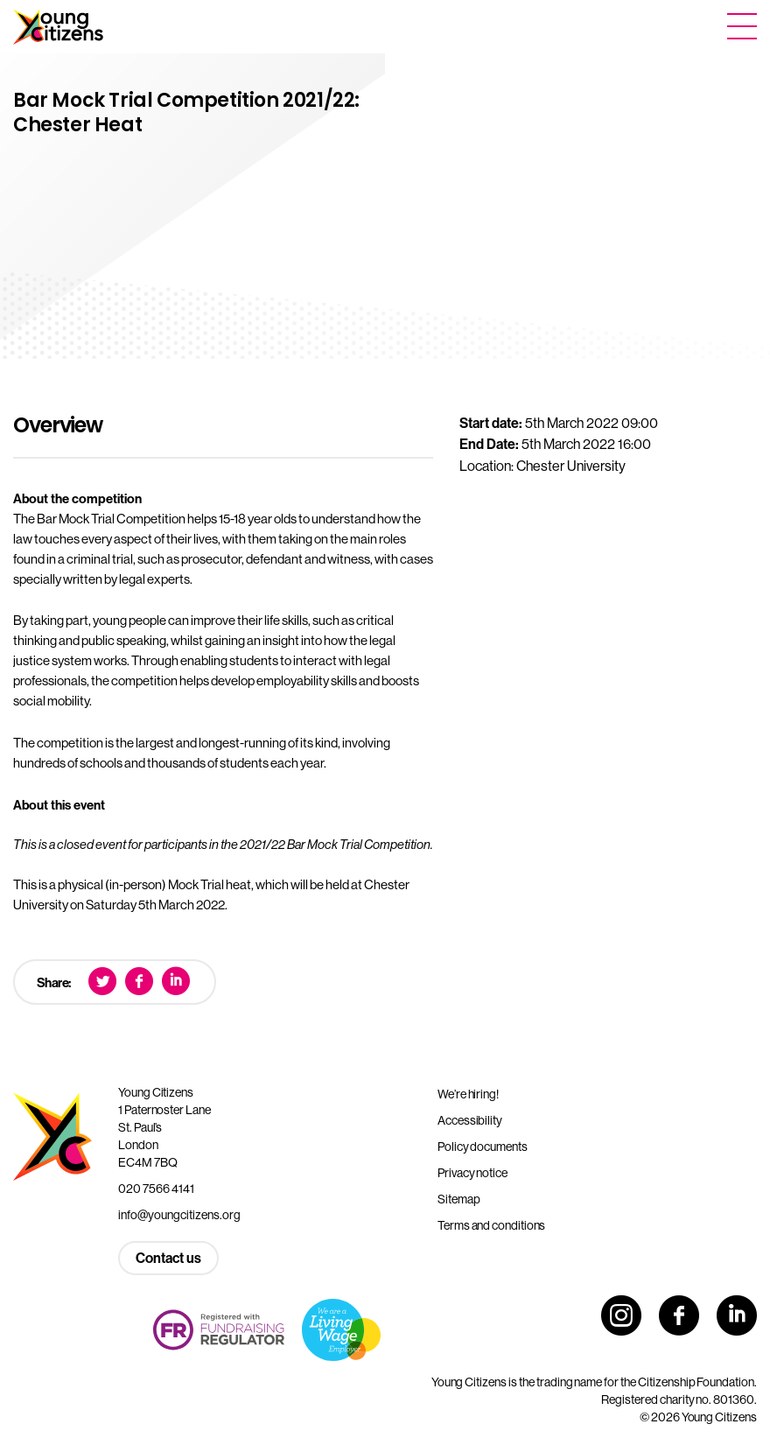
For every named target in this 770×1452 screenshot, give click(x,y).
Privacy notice (473, 1173)
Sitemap (459, 1199)
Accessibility (470, 1120)
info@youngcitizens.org (179, 1215)
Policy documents (483, 1146)
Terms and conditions (491, 1225)
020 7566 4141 (156, 1188)
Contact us (168, 1257)
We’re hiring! (468, 1094)
